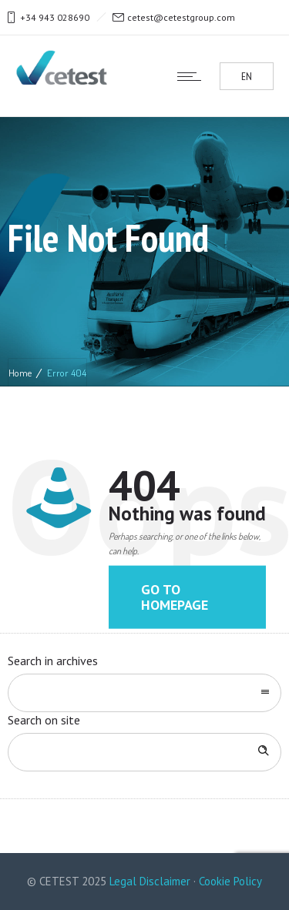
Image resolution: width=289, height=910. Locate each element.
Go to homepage (174, 597)
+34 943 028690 (54, 17)
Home (20, 372)
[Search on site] (144, 752)
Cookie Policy (230, 881)
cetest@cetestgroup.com (181, 17)
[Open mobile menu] (192, 76)
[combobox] (144, 693)
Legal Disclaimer (149, 881)
